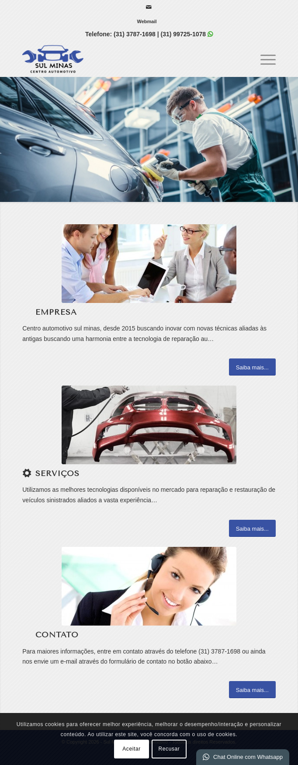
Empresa (56, 312)
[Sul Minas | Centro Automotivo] (123, 59)
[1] (149, 425)
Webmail (146, 21)
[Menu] (264, 59)
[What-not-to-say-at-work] (149, 263)
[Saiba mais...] (252, 367)
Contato (57, 634)
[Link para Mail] (149, 7)
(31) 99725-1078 (183, 34)
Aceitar (131, 749)
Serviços (57, 473)
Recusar (169, 749)
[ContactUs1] (149, 586)
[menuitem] (146, 21)
